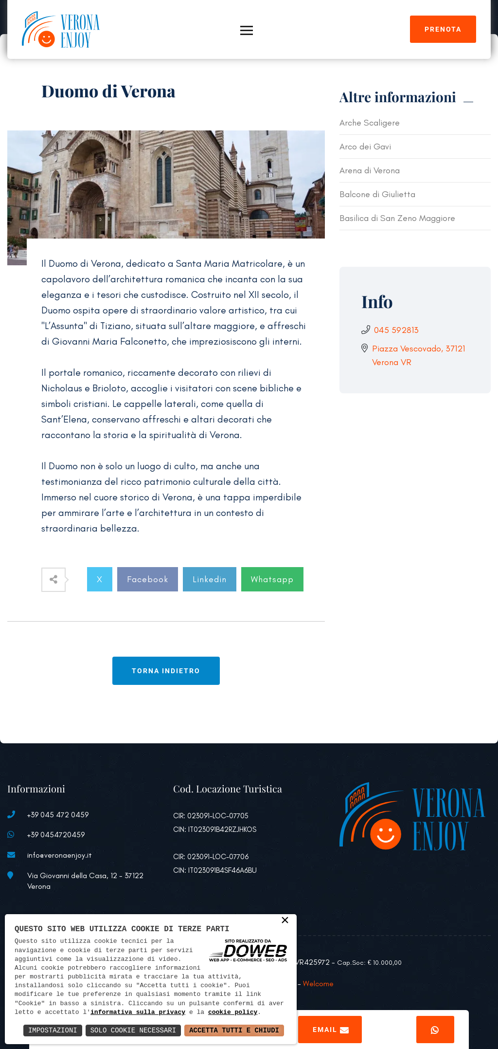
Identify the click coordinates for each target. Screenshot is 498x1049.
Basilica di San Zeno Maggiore (397, 218)
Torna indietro (166, 671)
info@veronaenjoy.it (59, 855)
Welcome (318, 983)
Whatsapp (272, 579)
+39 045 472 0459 (58, 814)
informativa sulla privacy (137, 1012)
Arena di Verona (369, 170)
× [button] (285, 921)
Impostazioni (52, 1030)
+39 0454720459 (56, 834)
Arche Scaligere (369, 122)
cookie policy (232, 1012)
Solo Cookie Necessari (133, 1030)
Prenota (443, 29)
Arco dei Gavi (365, 146)
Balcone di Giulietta (377, 194)
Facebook (147, 579)
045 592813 (396, 330)
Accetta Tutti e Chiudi (234, 1030)
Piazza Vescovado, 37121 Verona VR (418, 355)
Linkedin (210, 579)
